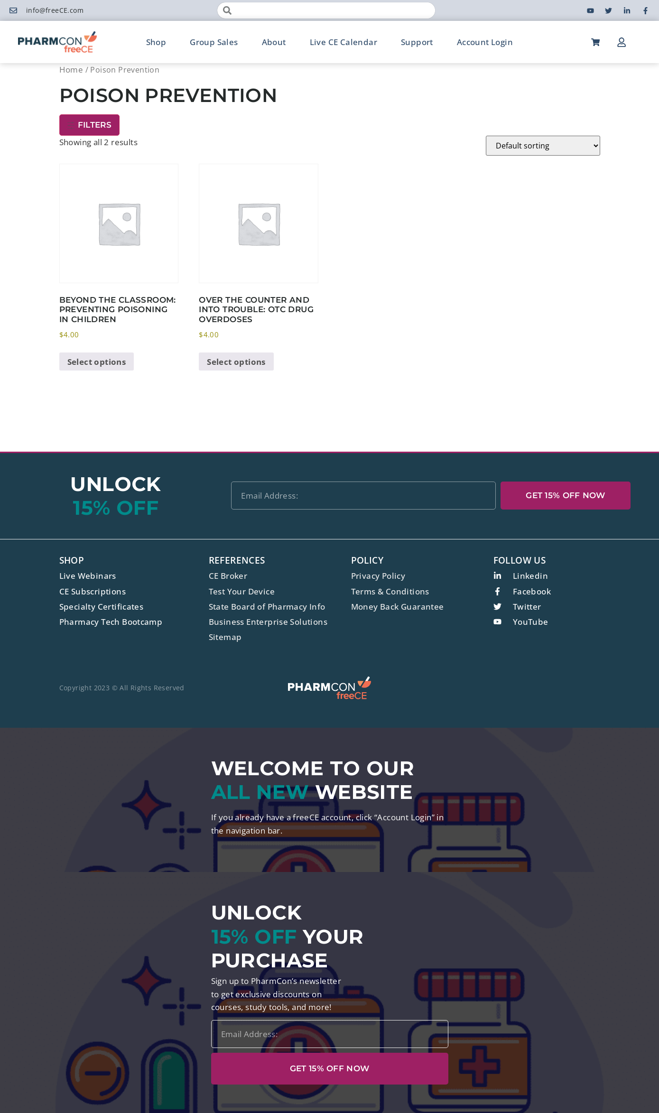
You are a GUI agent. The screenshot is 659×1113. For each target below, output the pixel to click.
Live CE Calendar (343, 42)
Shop (156, 42)
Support (417, 42)
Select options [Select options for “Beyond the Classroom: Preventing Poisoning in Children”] (96, 361)
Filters (89, 125)
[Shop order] (543, 146)
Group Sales (214, 42)
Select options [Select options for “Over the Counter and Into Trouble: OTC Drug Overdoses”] (236, 361)
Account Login (485, 42)
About (274, 42)
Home (71, 69)
